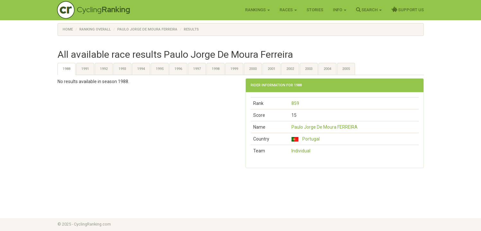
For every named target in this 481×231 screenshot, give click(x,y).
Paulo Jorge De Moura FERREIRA (324, 127)
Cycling (103, 9)
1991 (85, 69)
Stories (315, 9)
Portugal (305, 138)
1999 (234, 69)
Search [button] (369, 9)
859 (295, 103)
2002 (290, 69)
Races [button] (288, 9)
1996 (178, 69)
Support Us (407, 9)
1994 (141, 69)
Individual (300, 150)
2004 (327, 69)
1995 (160, 69)
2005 (346, 69)
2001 (271, 69)
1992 (104, 69)
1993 (122, 69)
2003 (309, 69)
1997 (197, 69)
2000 (253, 69)
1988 (66, 69)
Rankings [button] (257, 9)
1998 (215, 69)
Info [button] (339, 9)
